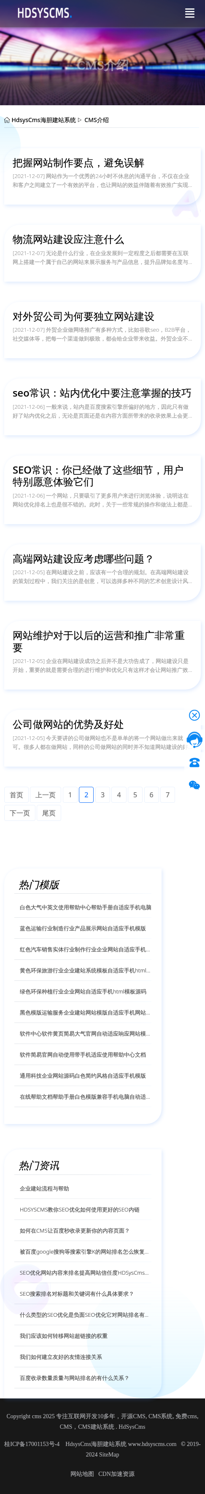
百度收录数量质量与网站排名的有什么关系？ (74, 1378)
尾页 (49, 813)
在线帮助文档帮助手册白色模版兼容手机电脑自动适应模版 (85, 1096)
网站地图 (82, 1474)
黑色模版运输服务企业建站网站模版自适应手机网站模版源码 (85, 1012)
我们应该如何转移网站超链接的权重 (64, 1336)
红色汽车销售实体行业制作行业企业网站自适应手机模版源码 (85, 949)
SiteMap (109, 1454)
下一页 (20, 813)
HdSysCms (132, 1427)
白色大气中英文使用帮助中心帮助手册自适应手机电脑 (85, 907)
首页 (16, 794)
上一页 (45, 794)
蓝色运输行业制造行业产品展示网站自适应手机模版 (83, 928)
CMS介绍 (96, 120)
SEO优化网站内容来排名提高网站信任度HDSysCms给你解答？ (85, 1272)
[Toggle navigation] (190, 13)
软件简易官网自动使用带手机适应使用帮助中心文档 (83, 1054)
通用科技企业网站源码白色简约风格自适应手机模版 (83, 1075)
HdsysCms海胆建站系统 (43, 120)
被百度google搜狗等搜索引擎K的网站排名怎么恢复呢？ (85, 1251)
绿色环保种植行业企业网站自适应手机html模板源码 (83, 991)
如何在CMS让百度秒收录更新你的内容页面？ (75, 1230)
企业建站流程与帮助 (44, 1188)
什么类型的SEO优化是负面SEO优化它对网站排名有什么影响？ (85, 1314)
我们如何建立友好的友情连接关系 (61, 1357)
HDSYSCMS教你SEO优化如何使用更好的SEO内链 (80, 1209)
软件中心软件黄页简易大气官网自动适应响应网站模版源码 (85, 1033)
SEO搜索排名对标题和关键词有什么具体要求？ (77, 1293)
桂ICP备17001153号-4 (32, 1444)
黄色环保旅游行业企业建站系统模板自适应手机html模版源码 (85, 970)
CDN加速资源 (116, 1474)
